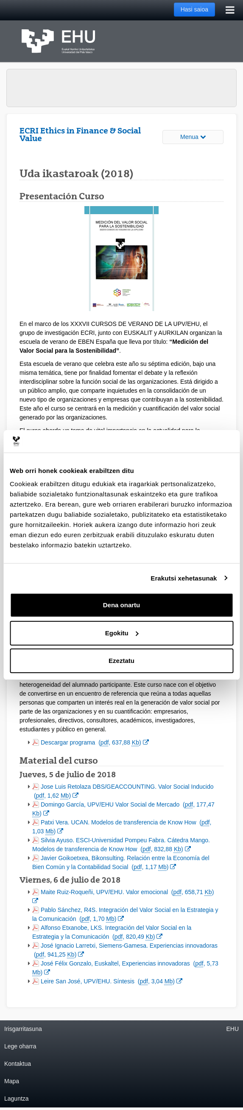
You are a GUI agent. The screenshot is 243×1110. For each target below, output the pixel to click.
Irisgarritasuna (23, 1028)
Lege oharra (20, 1046)
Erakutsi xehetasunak (184, 578)
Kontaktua (17, 1063)
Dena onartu (121, 605)
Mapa (11, 1081)
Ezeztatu (121, 660)
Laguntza (16, 1098)
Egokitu (122, 633)
